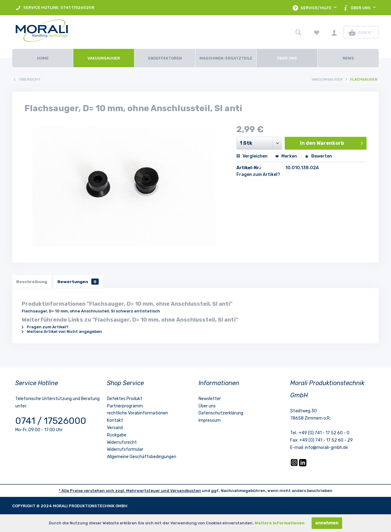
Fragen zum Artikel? (258, 174)
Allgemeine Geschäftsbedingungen (141, 457)
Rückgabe (116, 435)
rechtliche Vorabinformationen (137, 414)
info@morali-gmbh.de (326, 448)
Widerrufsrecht (122, 443)
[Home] (42, 58)
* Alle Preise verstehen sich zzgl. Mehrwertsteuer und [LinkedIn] (114, 491)
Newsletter (210, 399)
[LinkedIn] (302, 465)
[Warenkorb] (361, 32)
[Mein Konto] (334, 32)
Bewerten (318, 156)
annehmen (326, 523)
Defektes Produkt (124, 399)
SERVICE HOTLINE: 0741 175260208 (54, 7)
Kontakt (115, 421)
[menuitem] (54, 7)
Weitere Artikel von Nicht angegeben (62, 332)
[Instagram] (294, 465)
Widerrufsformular (125, 450)
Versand (115, 428)
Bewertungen (79, 282)
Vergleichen (252, 156)
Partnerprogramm (125, 406)
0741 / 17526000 (50, 421)
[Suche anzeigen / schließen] (298, 32)
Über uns (207, 406)
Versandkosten (185, 491)
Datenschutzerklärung (221, 414)
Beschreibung (32, 281)
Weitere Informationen (280, 523)
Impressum (210, 421)
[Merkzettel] (317, 32)
